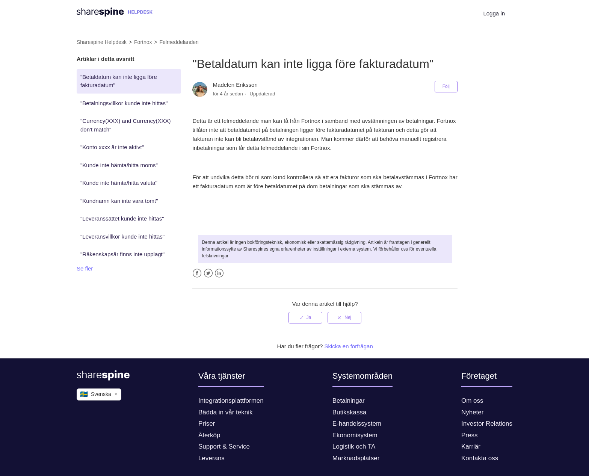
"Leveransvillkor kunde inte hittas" (122, 236)
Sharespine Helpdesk (102, 42)
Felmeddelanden (179, 42)
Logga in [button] (494, 13)
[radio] (305, 317)
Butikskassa (349, 412)
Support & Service (224, 446)
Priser (206, 423)
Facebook (197, 273)
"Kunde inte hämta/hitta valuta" (118, 183)
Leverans (211, 458)
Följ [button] (446, 86)
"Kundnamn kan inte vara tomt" (119, 201)
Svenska (99, 394)
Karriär (470, 446)
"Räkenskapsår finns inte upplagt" (122, 254)
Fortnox (143, 42)
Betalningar (348, 400)
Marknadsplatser (356, 458)
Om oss (472, 400)
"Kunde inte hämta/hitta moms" (119, 165)
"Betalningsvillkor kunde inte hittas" (124, 103)
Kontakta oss (479, 458)
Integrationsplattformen (231, 400)
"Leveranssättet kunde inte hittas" (122, 218)
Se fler (85, 268)
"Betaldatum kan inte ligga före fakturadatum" (118, 81)
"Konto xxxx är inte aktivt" (112, 147)
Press (469, 435)
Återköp (209, 435)
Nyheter (472, 412)
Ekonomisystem (355, 435)
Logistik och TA (354, 446)
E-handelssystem (356, 423)
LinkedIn (219, 273)
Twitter (208, 273)
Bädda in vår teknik (225, 412)
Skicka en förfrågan (349, 346)
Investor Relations (486, 423)
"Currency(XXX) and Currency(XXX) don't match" (125, 125)
